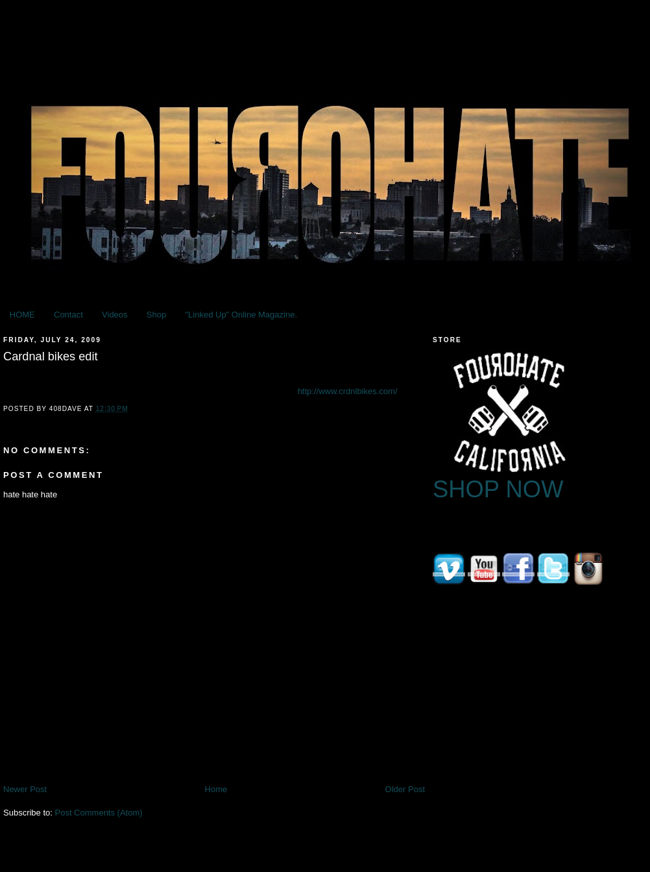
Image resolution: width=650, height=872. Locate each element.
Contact (68, 314)
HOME (22, 314)
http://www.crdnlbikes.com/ (348, 391)
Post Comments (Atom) (99, 812)
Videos (115, 314)
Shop (156, 314)
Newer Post (25, 789)
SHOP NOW (498, 489)
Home (216, 789)
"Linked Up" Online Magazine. (241, 314)
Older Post (405, 789)
